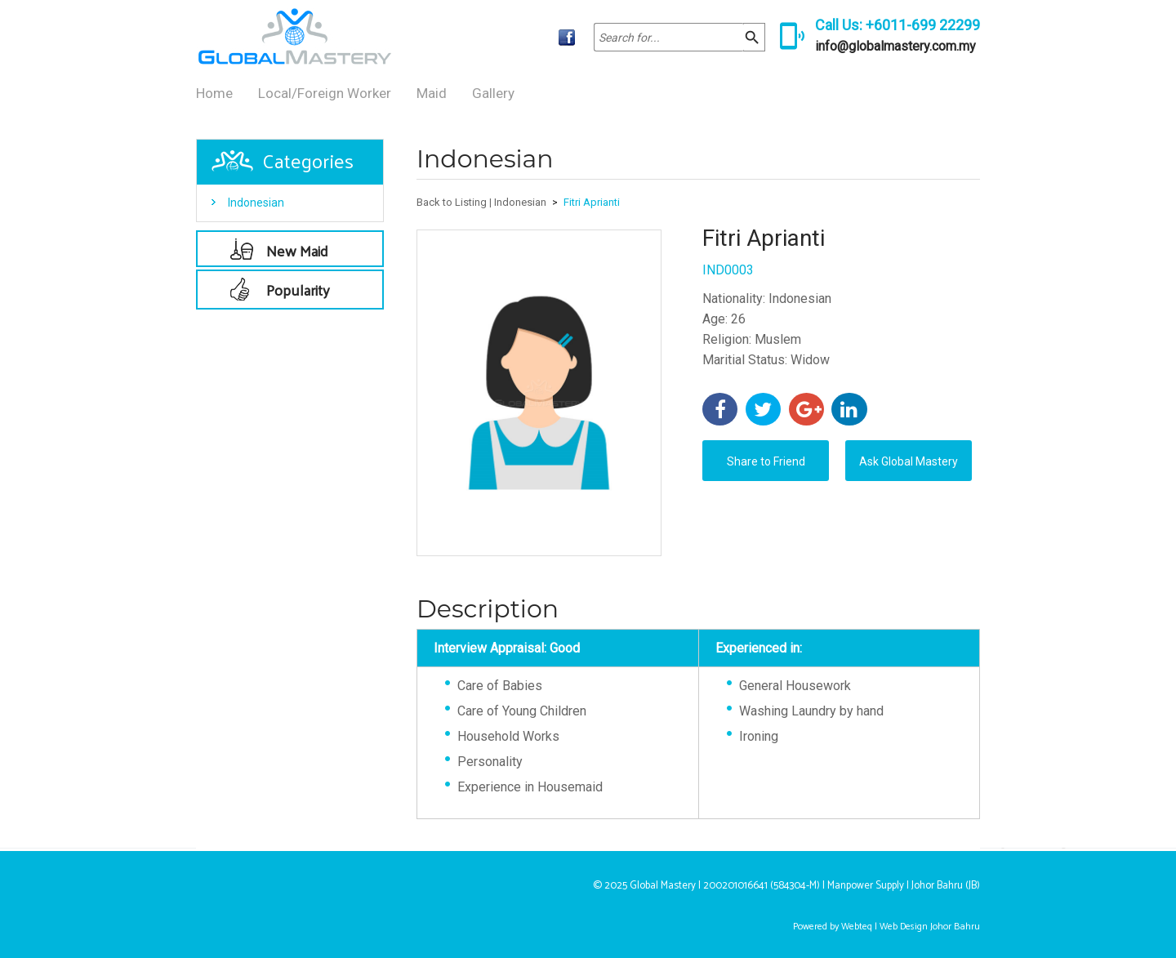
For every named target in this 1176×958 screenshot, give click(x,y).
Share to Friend (766, 461)
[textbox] (669, 37)
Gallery (493, 93)
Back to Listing (451, 202)
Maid (431, 93)
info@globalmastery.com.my (895, 46)
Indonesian (256, 202)
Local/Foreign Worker (324, 93)
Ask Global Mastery (908, 461)
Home (214, 93)
